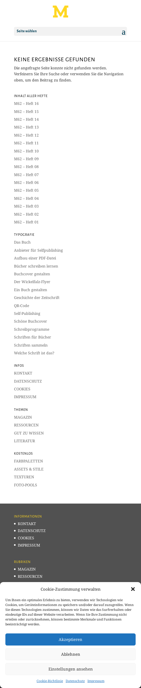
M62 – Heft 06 (26, 182)
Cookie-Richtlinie (50, 681)
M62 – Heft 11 (26, 142)
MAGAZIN (23, 417)
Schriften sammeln (31, 345)
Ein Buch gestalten (30, 289)
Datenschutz (75, 681)
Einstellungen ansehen (70, 669)
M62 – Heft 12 (26, 135)
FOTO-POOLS (25, 484)
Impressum (95, 681)
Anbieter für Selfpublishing (38, 250)
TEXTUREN (24, 476)
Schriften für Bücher (32, 337)
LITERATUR (24, 440)
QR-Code (21, 305)
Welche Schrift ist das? (34, 352)
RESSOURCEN (26, 424)
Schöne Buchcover (30, 321)
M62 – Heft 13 (26, 127)
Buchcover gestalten (32, 273)
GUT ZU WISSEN (29, 433)
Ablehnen (70, 654)
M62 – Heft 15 (26, 111)
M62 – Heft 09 (26, 158)
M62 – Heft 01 (26, 221)
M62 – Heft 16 (26, 103)
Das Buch (22, 242)
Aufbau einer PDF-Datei (35, 258)
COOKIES (22, 388)
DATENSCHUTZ (28, 381)
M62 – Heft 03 (26, 206)
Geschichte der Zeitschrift (36, 297)
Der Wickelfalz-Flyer (32, 281)
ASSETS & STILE (29, 469)
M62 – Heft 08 (26, 166)
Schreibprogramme (31, 329)
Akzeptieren (70, 639)
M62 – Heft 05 (26, 190)
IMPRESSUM (25, 396)
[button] (133, 589)
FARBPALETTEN (28, 461)
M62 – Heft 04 (26, 198)
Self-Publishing (27, 313)
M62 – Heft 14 (26, 119)
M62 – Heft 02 (26, 214)
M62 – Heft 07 (26, 174)
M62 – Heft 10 (26, 151)
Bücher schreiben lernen (36, 266)
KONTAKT (23, 373)
